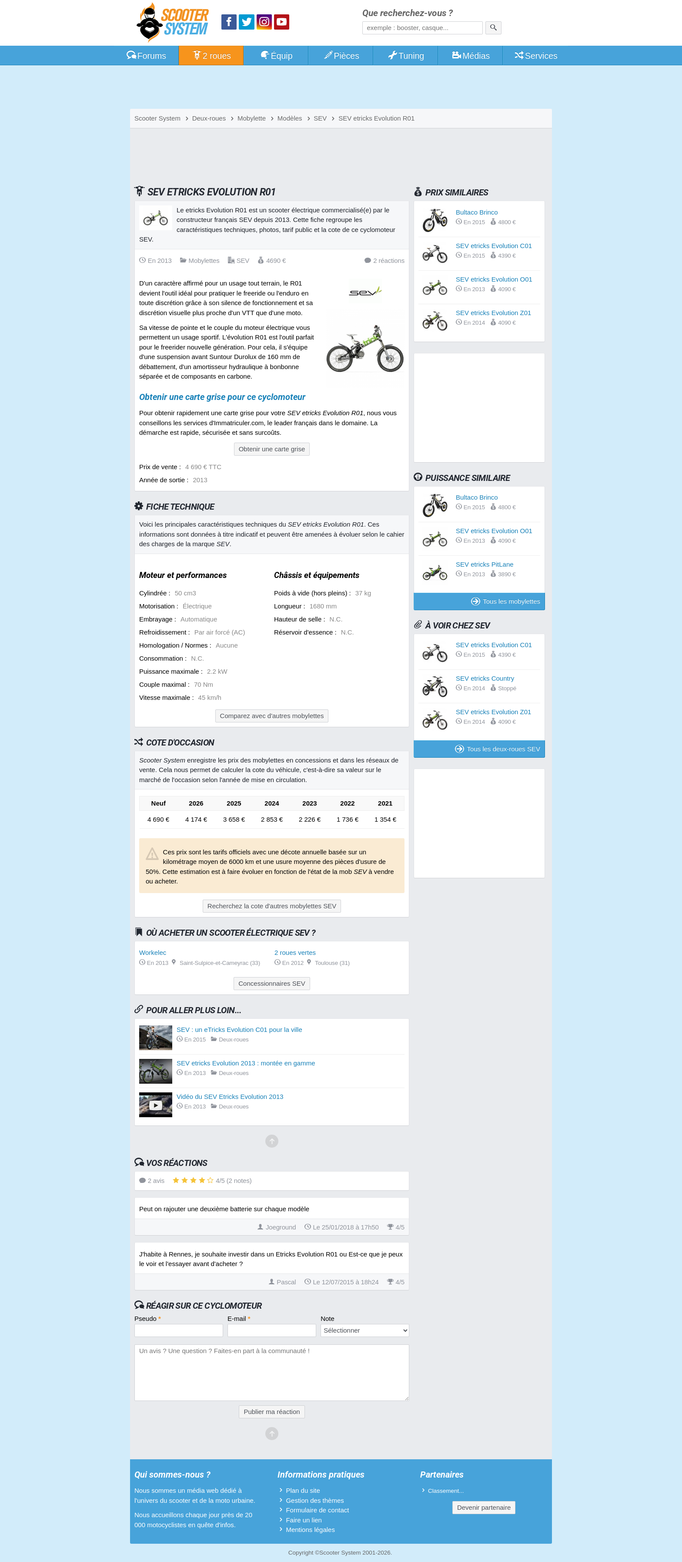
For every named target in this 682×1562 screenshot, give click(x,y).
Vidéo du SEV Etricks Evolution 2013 (230, 1096)
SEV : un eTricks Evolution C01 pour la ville (239, 1029)
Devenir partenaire (484, 1507)
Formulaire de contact (317, 1510)
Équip (276, 55)
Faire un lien (304, 1520)
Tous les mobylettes (505, 601)
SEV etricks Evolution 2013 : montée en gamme (246, 1063)
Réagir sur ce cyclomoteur (204, 1305)
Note (327, 1318)
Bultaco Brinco (477, 212)
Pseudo (147, 1318)
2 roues (211, 55)
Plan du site (303, 1490)
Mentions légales (310, 1529)
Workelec (152, 952)
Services (536, 55)
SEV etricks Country (485, 678)
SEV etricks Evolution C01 (494, 245)
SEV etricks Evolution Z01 (493, 312)
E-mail (239, 1318)
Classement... (446, 1491)
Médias (470, 55)
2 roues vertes (295, 952)
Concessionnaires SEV (271, 983)
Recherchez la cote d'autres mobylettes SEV (271, 906)
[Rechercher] (493, 27)
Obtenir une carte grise (272, 449)
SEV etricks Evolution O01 (494, 279)
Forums (146, 55)
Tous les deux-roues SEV (497, 748)
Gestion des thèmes (315, 1500)
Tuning (406, 55)
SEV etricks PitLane (485, 564)
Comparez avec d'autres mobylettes (272, 715)
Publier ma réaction (272, 1411)
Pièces (341, 55)
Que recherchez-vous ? (407, 13)
